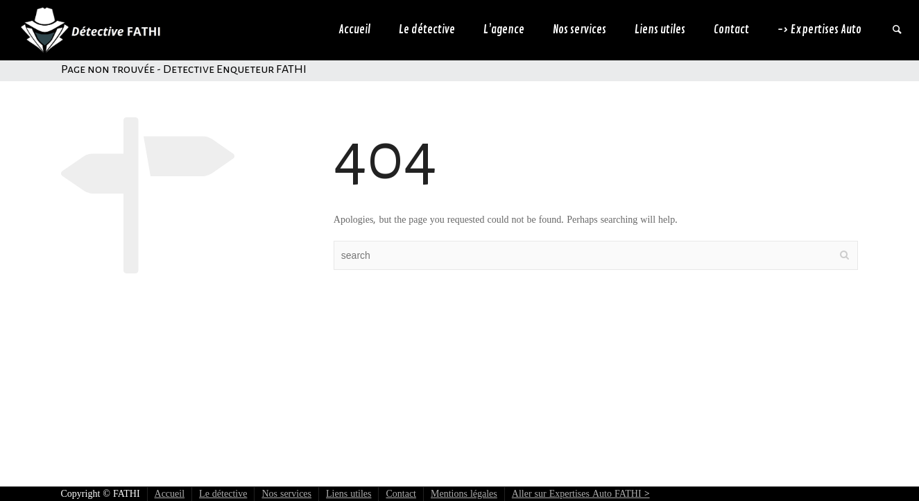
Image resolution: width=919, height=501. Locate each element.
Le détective (427, 30)
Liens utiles (660, 30)
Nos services (579, 30)
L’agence (503, 30)
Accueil (354, 30)
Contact (731, 30)
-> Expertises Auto (819, 30)
